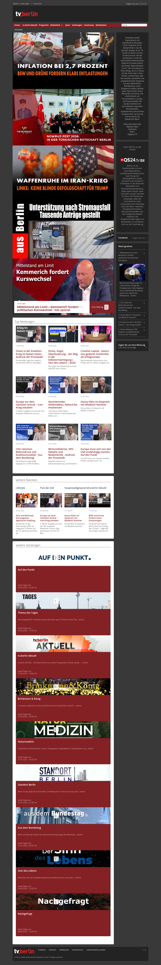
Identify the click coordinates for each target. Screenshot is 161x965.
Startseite (19, 29)
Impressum (64, 950)
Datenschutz (77, 950)
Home (17, 25)
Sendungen (77, 25)
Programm (44, 25)
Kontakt (52, 950)
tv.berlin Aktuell (30, 25)
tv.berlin (42, 950)
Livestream (89, 25)
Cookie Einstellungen (95, 950)
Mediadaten (101, 25)
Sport (67, 25)
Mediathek (55, 25)
